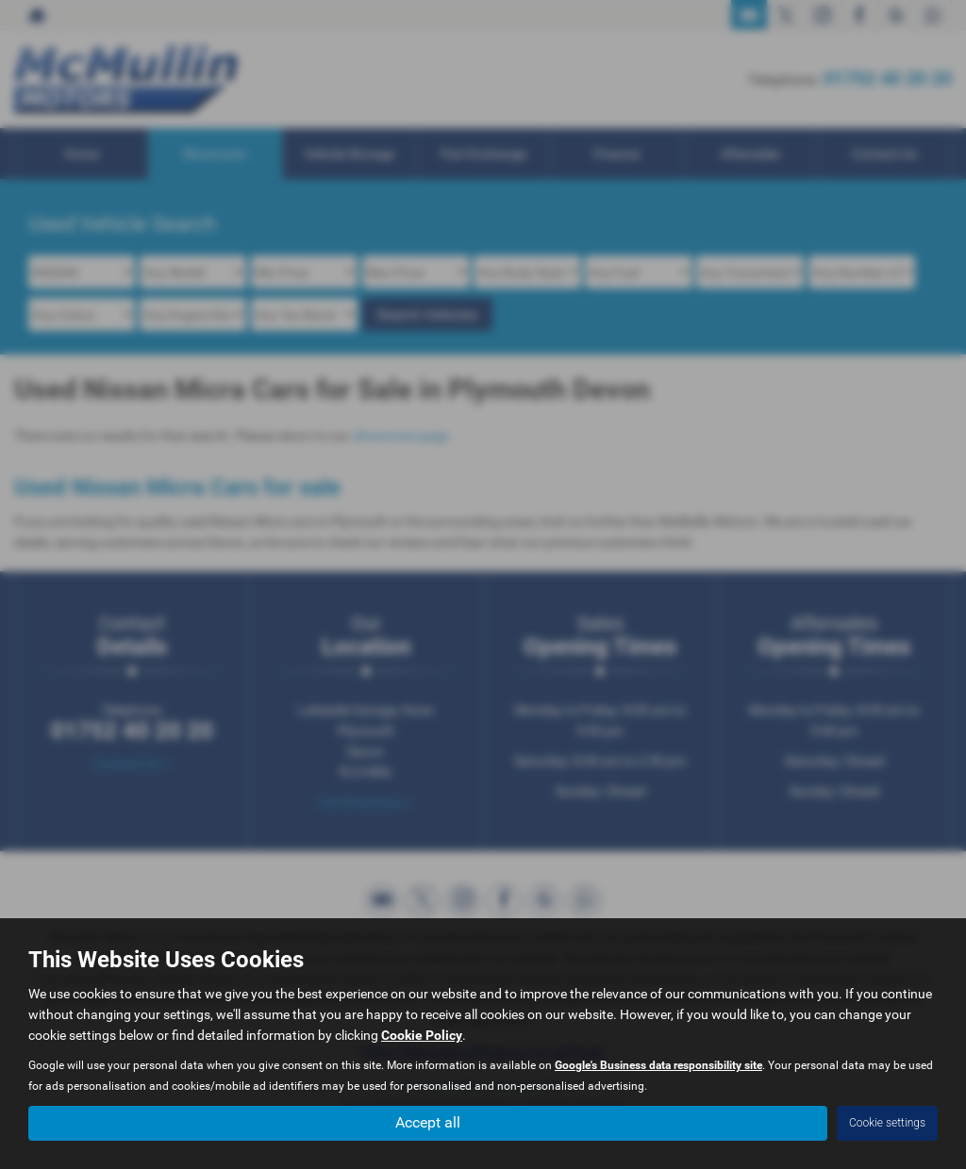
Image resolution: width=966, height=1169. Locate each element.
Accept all (427, 1122)
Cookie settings (887, 1122)
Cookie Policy (421, 1035)
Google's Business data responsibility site (658, 1065)
